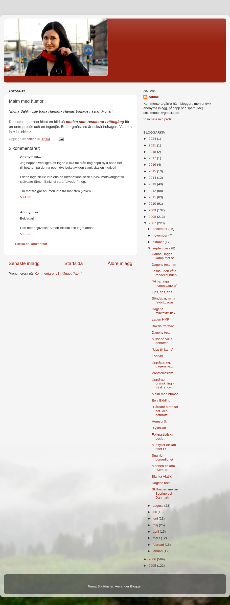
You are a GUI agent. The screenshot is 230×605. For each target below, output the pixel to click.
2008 (153, 217)
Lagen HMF (160, 319)
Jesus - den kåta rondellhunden (164, 273)
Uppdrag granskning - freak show (163, 383)
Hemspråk (159, 421)
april (156, 531)
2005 (153, 565)
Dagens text (161, 332)
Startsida (73, 263)
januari (158, 551)
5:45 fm (25, 234)
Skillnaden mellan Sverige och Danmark (165, 493)
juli (155, 512)
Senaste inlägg (24, 263)
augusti (158, 505)
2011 (153, 197)
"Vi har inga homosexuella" (164, 283)
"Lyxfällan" (159, 428)
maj (156, 525)
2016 (153, 164)
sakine (153, 97)
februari (159, 544)
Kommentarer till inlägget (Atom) (59, 273)
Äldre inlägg (120, 263)
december (160, 229)
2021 (153, 145)
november (160, 235)
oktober (159, 242)
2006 (153, 559)
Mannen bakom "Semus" (163, 468)
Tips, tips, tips (162, 292)
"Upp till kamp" (163, 349)
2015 (153, 171)
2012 (153, 191)
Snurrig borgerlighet (162, 457)
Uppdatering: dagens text (162, 364)
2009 (153, 210)
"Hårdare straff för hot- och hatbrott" (165, 411)
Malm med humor (165, 394)
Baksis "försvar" (163, 326)
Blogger (135, 586)
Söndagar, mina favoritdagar (163, 300)
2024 (153, 139)
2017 (153, 158)
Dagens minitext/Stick (163, 311)
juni (156, 518)
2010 (153, 203)
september (161, 248)
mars (157, 538)
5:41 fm (25, 197)
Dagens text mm (164, 264)
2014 (153, 178)
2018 (153, 152)
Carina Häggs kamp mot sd (163, 256)
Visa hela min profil (157, 119)
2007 (153, 223)
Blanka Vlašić (162, 476)
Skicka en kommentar (31, 244)
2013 (153, 184)
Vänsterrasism (162, 373)
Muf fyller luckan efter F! (164, 447)
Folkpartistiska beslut (162, 436)
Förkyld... (159, 356)
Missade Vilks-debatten (162, 341)
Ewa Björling (161, 400)
